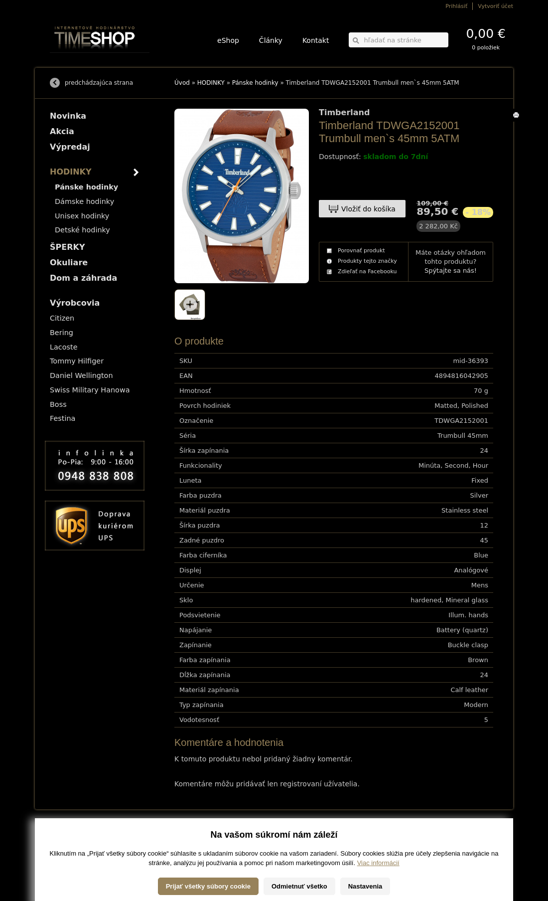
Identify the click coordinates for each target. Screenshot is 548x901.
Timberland (344, 113)
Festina (62, 418)
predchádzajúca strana (99, 82)
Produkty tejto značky (367, 261)
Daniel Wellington (81, 375)
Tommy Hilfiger (77, 361)
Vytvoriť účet (495, 6)
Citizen (62, 318)
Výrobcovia (75, 303)
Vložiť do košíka (368, 209)
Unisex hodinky (82, 216)
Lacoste (64, 347)
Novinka (68, 116)
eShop (228, 40)
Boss (58, 404)
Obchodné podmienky (74, 850)
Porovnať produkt (361, 250)
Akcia (62, 131)
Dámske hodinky (84, 201)
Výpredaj (70, 147)
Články (270, 40)
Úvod (182, 82)
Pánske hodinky (255, 82)
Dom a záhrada (83, 278)
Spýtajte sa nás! (450, 270)
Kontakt (315, 40)
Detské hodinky (82, 230)
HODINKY (211, 82)
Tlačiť (518, 121)
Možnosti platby (67, 843)
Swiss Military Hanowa (90, 390)
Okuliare (69, 262)
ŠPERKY (67, 247)
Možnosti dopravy (69, 836)
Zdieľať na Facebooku (367, 271)
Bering (61, 333)
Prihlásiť (456, 6)
